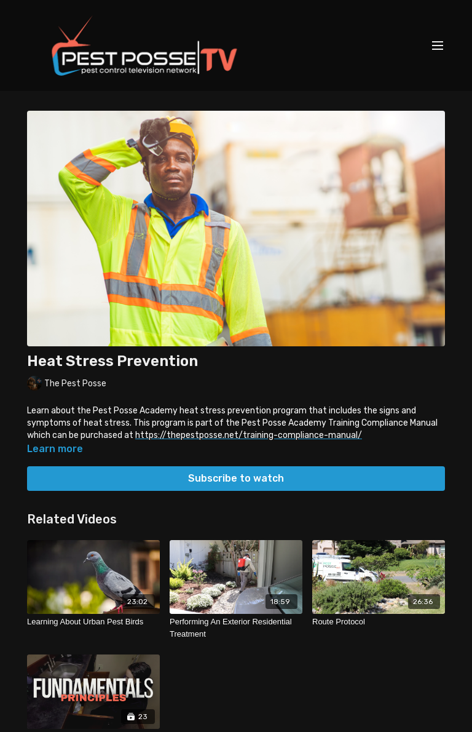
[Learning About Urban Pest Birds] (93, 622)
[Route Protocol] (378, 622)
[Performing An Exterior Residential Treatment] (236, 628)
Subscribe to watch (236, 478)
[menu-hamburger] (437, 46)
